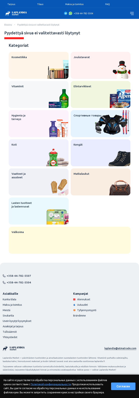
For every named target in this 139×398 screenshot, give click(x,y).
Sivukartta (8, 315)
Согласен (123, 386)
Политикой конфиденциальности (51, 384)
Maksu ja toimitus (74, 4)
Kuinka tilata (9, 299)
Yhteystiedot (10, 337)
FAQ (107, 4)
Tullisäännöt (10, 331)
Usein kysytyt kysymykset (17, 321)
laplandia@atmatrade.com (120, 348)
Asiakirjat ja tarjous (13, 326)
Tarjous (11, 4)
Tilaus (40, 4)
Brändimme (79, 315)
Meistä (6, 310)
